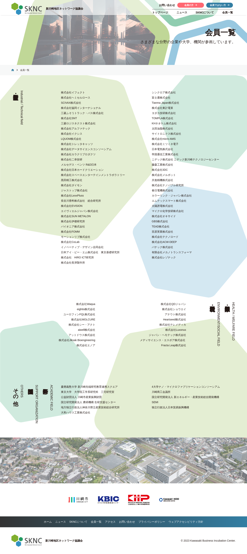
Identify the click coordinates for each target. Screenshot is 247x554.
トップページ (160, 12)
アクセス (110, 521)
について (205, 12)
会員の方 (190, 5)
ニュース (182, 12)
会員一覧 (227, 12)
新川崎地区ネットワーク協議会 (65, 9)
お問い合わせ (127, 521)
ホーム (48, 521)
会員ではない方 (219, 5)
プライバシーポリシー (151, 521)
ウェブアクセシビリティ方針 (186, 521)
